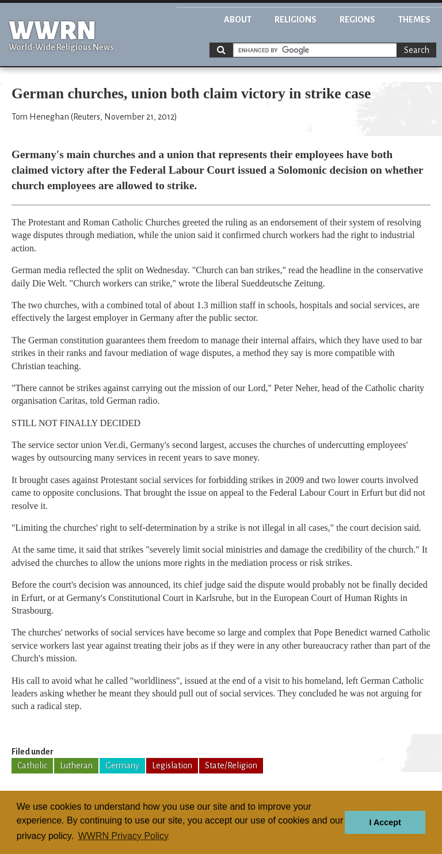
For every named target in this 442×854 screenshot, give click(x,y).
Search (416, 50)
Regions (357, 19)
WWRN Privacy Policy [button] (123, 836)
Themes (414, 19)
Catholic (32, 765)
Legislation (172, 765)
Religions (296, 19)
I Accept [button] (385, 822)
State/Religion (231, 765)
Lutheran (76, 765)
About (238, 19)
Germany (122, 765)
